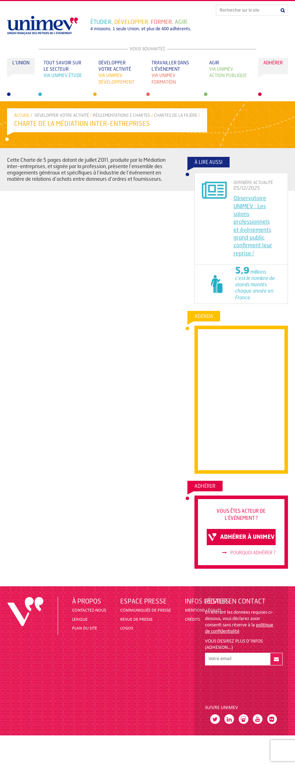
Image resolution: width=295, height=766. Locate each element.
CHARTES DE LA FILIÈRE (175, 115)
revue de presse (136, 619)
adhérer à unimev (241, 537)
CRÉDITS (192, 619)
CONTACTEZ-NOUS (89, 610)
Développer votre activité (61, 115)
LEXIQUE (80, 619)
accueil (22, 115)
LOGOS (126, 628)
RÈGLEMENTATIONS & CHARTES (121, 115)
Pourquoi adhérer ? (249, 553)
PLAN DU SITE (84, 628)
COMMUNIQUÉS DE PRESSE (145, 610)
